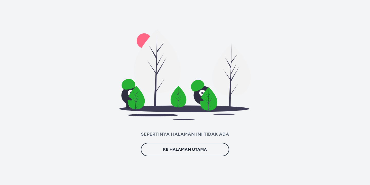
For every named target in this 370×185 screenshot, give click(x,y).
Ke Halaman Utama (185, 149)
